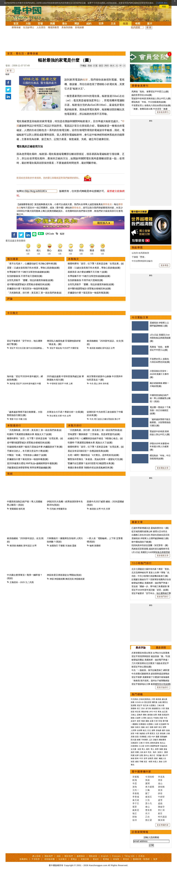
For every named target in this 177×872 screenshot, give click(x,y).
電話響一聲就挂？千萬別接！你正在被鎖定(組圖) (160, 410)
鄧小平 (117, 419)
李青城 (135, 797)
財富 (132, 733)
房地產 (158, 730)
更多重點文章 (162, 468)
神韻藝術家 (79, 579)
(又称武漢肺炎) (145, 699)
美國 (52, 23)
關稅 (145, 715)
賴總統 (99, 348)
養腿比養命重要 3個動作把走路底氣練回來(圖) (90, 467)
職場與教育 (53, 27)
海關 (161, 749)
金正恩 (164, 712)
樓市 (164, 730)
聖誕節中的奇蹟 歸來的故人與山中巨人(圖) (151, 98)
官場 (40, 23)
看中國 (165, 721)
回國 (137, 752)
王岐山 (133, 715)
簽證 (132, 752)
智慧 (132, 762)
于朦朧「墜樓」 (139, 257)
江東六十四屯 (144, 743)
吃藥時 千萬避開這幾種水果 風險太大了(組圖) (29, 434)
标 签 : (10, 70)
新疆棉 (133, 708)
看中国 (28, 12)
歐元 (145, 730)
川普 (153, 699)
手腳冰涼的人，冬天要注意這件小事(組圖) (27, 451)
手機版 (83, 66)
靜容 (160, 793)
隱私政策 (93, 856)
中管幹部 (53, 383)
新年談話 (106, 348)
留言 (101, 66)
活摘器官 (134, 743)
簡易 (147, 780)
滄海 (134, 787)
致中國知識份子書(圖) (142, 542)
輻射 (7, 74)
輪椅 (92, 545)
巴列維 (53, 509)
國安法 (165, 702)
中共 (91, 383)
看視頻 (126, 859)
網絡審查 (162, 740)
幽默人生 (162, 758)
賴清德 (92, 348)
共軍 (60, 416)
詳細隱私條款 (161, 3)
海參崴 (142, 733)
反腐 (151, 721)
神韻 (52, 579)
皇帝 (145, 758)
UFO (151, 712)
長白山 (162, 743)
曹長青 (148, 810)
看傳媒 (106, 859)
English (104, 856)
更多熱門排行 (162, 596)
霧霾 (157, 737)
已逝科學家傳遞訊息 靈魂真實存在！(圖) (150, 528)
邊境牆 (150, 715)
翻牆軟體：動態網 (141, 859)
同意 (164, 6)
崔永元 (150, 718)
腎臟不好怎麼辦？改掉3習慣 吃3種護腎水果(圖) (91, 463)
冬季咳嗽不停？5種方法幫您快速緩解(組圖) (28, 272)
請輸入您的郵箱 (151, 837)
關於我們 (69, 856)
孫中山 (146, 755)
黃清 (160, 790)
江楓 (147, 790)
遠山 (160, 783)
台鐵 (160, 702)
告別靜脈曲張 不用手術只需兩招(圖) (24, 276)
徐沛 (134, 820)
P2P (153, 737)
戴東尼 (135, 810)
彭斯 (155, 715)
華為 (159, 712)
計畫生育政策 (108, 419)
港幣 (153, 730)
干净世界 (36, 859)
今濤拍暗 (149, 777)
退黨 (167, 708)
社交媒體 (162, 724)
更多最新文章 (162, 555)
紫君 (134, 807)
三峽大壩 (160, 705)
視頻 (10, 473)
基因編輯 (163, 737)
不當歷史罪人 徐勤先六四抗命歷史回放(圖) (151, 105)
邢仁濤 (161, 810)
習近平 (12, 348)
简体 (90, 66)
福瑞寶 (116, 859)
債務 (151, 727)
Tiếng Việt (129, 856)
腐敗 (147, 721)
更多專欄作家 (162, 825)
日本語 (141, 856)
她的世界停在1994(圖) (142, 95)
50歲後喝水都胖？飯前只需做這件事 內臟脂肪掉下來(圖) (35, 447)
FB (168, 724)
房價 (132, 737)
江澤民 (144, 718)
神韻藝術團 (59, 579)
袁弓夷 (148, 708)
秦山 (147, 807)
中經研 (161, 797)
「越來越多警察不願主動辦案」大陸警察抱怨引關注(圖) (160, 422)
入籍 (141, 752)
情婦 (143, 721)
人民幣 (133, 730)
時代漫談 (162, 817)
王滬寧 (137, 718)
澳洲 (166, 752)
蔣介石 (153, 755)
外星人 (155, 762)
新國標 (97, 545)
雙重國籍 (14, 509)
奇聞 (137, 23)
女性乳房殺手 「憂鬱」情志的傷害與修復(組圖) (30, 280)
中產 (137, 733)
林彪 (132, 758)
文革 (165, 762)
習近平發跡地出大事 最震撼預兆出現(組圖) (151, 684)
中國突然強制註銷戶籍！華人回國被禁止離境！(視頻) (160, 398)
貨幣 (164, 727)
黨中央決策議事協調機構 (37, 348)
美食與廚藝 (67, 27)
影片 (149, 23)
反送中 (133, 721)
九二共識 (29, 582)
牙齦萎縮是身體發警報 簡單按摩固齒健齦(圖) (29, 467)
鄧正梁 (148, 820)
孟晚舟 (139, 715)
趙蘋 (160, 803)
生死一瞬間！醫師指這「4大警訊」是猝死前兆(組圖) (93, 455)
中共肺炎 (134, 699)
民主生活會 (21, 348)
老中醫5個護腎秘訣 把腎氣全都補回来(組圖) (28, 284)
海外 (155, 752)
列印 (107, 66)
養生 (132, 765)
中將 (66, 383)
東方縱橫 (149, 787)
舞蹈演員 (69, 579)
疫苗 (132, 712)
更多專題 (164, 265)
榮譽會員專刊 (140, 85)
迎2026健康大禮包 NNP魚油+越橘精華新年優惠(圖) (32, 463)
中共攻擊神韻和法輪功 (142, 261)
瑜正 (134, 813)
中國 (39, 383)
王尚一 (135, 790)
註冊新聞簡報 (140, 832)
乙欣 (147, 817)
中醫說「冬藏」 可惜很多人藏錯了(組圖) (27, 455)
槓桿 (156, 727)
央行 (147, 727)
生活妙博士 (28, 27)
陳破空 (161, 807)
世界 (101, 23)
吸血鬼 (59, 348)
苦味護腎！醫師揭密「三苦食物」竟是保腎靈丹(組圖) (94, 434)
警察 (12, 419)
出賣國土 (152, 705)
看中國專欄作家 (141, 771)
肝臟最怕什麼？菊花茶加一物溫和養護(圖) (27, 288)
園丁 (147, 793)
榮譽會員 (107, 204)
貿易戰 (133, 705)
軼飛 (134, 780)
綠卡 (145, 752)
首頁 (15, 23)
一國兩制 (134, 724)
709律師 (144, 740)
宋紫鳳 (135, 777)
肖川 (147, 813)
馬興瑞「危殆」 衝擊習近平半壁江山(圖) (150, 91)
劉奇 (137, 758)
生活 (125, 23)
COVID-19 (139, 702)
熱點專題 (137, 247)
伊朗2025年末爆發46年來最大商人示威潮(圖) (159, 446)
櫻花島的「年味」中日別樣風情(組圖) (149, 102)
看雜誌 (74, 859)
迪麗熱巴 (54, 545)
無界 (155, 859)
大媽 (168, 733)
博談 (76, 23)
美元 (160, 727)
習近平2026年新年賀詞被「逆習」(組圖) (150, 590)
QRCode (49, 234)
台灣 (112, 348)
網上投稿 (36, 856)
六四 (163, 708)
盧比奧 (164, 699)
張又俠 (145, 705)
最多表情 (161, 647)
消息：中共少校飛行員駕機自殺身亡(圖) (150, 576)
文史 (113, 23)
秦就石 (148, 797)
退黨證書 (85, 859)
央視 (139, 749)
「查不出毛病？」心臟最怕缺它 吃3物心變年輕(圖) (32, 263)
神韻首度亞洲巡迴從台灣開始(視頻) (64, 575)
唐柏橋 (161, 787)
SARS (147, 746)
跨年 (100, 383)
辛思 (134, 783)
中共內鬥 (66, 348)
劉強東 (163, 733)
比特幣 (139, 730)
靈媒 (74, 545)
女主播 (134, 749)
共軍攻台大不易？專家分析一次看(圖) (65, 412)
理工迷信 (98, 419)
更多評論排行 (162, 687)
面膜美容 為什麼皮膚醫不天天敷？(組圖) (87, 272)
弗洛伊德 (144, 712)
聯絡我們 (49, 856)
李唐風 (135, 793)
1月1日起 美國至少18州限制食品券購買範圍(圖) (160, 338)
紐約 (88, 23)
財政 (168, 730)
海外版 (12, 383)
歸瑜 (134, 817)
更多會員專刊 (162, 112)
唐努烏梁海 (154, 743)
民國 (132, 755)
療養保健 (16, 27)
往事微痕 (142, 724)
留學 (157, 749)
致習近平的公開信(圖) (142, 667)
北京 (157, 733)
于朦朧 (61, 545)
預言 (146, 762)
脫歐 (143, 727)
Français (116, 856)
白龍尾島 (134, 746)
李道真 (161, 777)
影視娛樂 (79, 27)
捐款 (59, 856)
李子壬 (135, 803)
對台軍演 (53, 416)
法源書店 (62, 859)
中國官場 (74, 348)
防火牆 (133, 740)
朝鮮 (132, 727)
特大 (112, 66)
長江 (138, 708)
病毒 (132, 702)
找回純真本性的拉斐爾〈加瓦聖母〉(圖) (150, 545)
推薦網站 (23, 859)
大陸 (28, 23)
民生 (150, 752)
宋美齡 (159, 755)
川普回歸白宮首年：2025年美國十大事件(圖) (159, 374)
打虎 (156, 721)
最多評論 (141, 647)
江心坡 (141, 746)
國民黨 (154, 702)
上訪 (150, 740)
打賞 (95, 66)
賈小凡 (148, 803)
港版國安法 (156, 708)
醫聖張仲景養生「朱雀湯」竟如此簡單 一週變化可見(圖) (95, 459)
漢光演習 (147, 702)
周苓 (160, 780)
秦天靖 (135, 800)
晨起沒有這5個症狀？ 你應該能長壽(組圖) (88, 451)
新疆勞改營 (154, 746)
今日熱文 (12, 313)
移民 (148, 749)
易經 (156, 758)
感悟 (137, 762)
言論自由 (163, 746)
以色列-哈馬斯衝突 (140, 253)
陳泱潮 (161, 820)
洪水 (143, 708)
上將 (71, 383)
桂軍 (137, 755)
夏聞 (147, 783)
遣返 (165, 749)
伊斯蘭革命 (61, 509)
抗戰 (141, 755)
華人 (143, 749)
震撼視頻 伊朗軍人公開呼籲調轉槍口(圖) (150, 538)
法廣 (156, 724)
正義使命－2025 (17, 582)
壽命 (160, 762)
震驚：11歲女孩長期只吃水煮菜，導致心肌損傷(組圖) (33, 268)
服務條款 (81, 856)
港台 (64, 23)
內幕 (161, 718)
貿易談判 (166, 715)
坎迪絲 (68, 545)
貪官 (138, 721)
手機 (141, 762)
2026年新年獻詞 (29, 383)
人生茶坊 (41, 27)
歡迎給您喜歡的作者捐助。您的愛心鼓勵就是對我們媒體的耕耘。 (49, 178)
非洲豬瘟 (143, 737)
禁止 (96, 383)
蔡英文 (152, 733)
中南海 (156, 718)
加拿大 (137, 727)
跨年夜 (106, 383)
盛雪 (160, 800)
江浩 (147, 800)
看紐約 (96, 859)
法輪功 (155, 740)
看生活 (20, 53)
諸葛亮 (150, 758)
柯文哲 (137, 712)
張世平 (61, 383)
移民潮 (22, 509)
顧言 (160, 813)
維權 (138, 740)
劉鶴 (132, 718)
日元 (149, 730)
